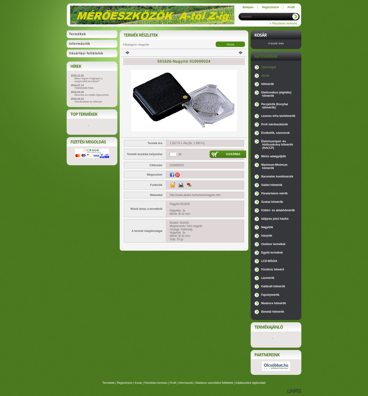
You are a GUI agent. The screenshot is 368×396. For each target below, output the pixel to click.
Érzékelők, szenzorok (275, 133)
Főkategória (130, 44)
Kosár (138, 382)
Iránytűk (266, 235)
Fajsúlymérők (270, 294)
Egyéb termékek (272, 252)
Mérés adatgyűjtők (273, 156)
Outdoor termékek (273, 244)
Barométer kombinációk (277, 176)
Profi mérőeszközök (274, 124)
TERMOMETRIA (83, 88)
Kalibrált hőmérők (273, 286)
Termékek (108, 382)
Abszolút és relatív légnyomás (91, 94)
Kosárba (233, 154)
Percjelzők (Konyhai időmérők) (274, 106)
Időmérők (267, 84)
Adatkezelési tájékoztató (250, 382)
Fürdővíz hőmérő (272, 269)
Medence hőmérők (273, 303)
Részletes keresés (155, 382)
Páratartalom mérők (274, 193)
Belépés (248, 7)
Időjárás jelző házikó (275, 218)
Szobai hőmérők (272, 202)
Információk (185, 382)
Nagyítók (144, 44)
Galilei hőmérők (271, 185)
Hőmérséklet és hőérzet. (88, 101)
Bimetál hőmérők (272, 311)
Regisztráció (124, 382)
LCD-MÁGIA (269, 261)
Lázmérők (267, 278)
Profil (173, 382)
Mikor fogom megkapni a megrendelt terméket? (88, 80)
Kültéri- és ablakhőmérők (278, 210)
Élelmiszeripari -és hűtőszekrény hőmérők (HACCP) (277, 145)
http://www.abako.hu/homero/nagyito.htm (195, 195)
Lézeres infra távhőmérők (278, 116)
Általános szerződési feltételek (214, 382)
